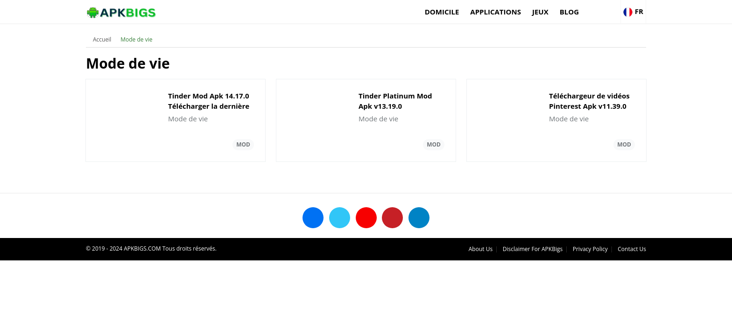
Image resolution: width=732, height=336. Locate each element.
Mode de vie (136, 39)
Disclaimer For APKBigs (533, 249)
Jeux (540, 11)
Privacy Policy (590, 249)
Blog (569, 11)
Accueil (102, 39)
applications (495, 11)
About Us (481, 249)
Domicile (442, 11)
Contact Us (632, 249)
